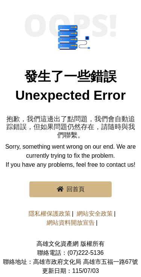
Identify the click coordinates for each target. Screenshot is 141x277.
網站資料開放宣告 (71, 222)
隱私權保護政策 (50, 213)
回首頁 (71, 189)
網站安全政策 (95, 213)
